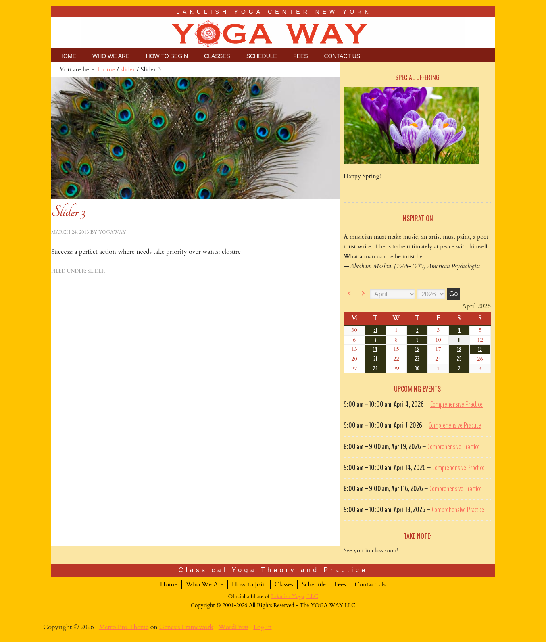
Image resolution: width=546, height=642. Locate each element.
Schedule (314, 584)
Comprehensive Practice (456, 404)
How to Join (249, 584)
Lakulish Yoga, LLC (294, 596)
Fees (340, 584)
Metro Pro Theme (123, 627)
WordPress (233, 627)
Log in (262, 627)
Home (168, 584)
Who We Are (204, 584)
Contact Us (370, 584)
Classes (284, 584)
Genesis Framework (186, 627)
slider (96, 271)
